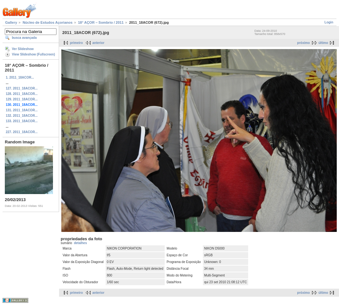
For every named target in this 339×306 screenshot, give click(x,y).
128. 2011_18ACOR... (22, 94)
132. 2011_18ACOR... (22, 115)
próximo (303, 43)
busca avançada (24, 37)
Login (329, 22)
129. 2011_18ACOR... (22, 99)
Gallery (11, 22)
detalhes (80, 243)
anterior (98, 43)
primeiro (76, 43)
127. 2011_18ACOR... (22, 88)
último (323, 43)
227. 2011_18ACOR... (22, 132)
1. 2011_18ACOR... (20, 77)
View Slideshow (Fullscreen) (33, 54)
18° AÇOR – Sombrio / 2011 (101, 22)
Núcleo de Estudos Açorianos (47, 22)
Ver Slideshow (23, 49)
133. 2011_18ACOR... (22, 121)
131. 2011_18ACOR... (22, 110)
